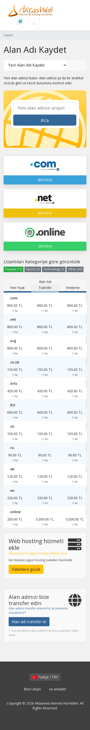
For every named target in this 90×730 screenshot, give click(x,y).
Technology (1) (53, 269)
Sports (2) (33, 269)
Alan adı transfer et (29, 621)
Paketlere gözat (26, 569)
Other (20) (75, 269)
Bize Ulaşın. (33, 689)
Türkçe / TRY (45, 677)
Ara (45, 120)
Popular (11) (13, 269)
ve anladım (57, 689)
